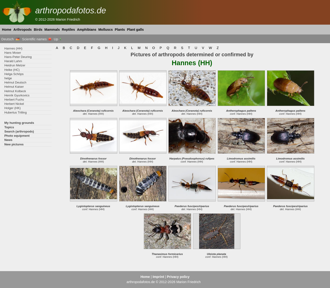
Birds (38, 29)
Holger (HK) (12, 108)
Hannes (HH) (13, 48)
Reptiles (68, 29)
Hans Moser (12, 52)
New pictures (13, 144)
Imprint (158, 277)
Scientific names (36, 39)
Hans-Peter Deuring (18, 57)
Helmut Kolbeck (15, 91)
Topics (9, 127)
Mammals (52, 29)
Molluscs (105, 29)
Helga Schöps (13, 74)
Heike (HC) (11, 70)
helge (8, 78)
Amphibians (86, 29)
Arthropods (22, 29)
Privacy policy (178, 277)
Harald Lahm (13, 61)
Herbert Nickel (14, 104)
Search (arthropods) (19, 131)
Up (57, 39)
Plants (120, 29)
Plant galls (135, 29)
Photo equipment (17, 135)
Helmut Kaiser (14, 86)
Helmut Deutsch (15, 82)
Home (6, 29)
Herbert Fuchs (14, 99)
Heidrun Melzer (14, 65)
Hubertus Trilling (15, 112)
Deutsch (10, 39)
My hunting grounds (19, 123)
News (8, 140)
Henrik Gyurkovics (16, 95)
